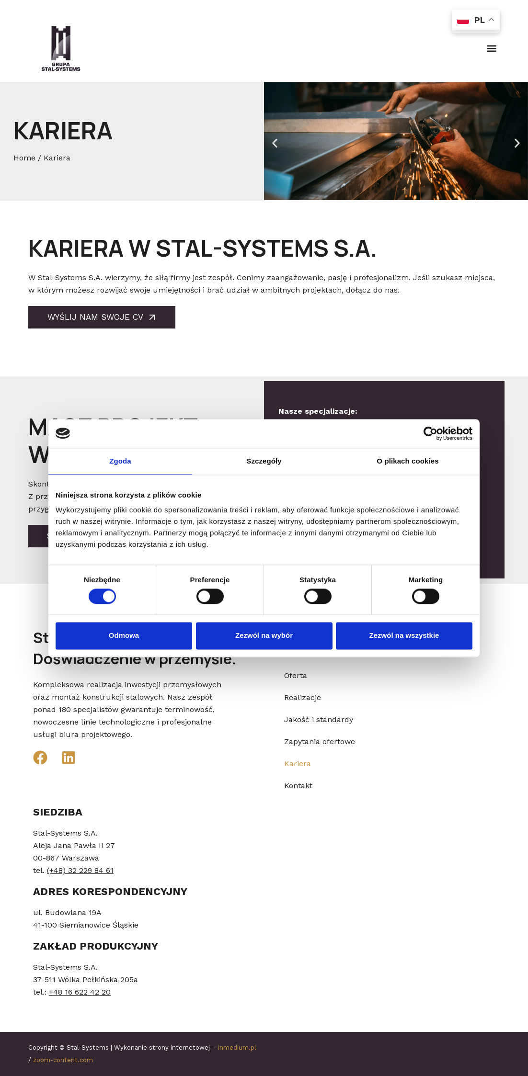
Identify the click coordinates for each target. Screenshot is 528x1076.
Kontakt (298, 785)
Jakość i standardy (318, 719)
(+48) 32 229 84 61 (80, 870)
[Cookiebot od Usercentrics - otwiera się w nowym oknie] (430, 433)
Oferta (295, 675)
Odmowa (124, 636)
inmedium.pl (237, 1047)
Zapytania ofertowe (319, 741)
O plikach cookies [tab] (407, 461)
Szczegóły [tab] (263, 461)
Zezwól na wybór (264, 636)
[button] (492, 48)
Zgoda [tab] (120, 461)
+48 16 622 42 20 (80, 992)
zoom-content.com (63, 1060)
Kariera (297, 763)
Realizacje (302, 697)
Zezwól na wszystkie (404, 636)
